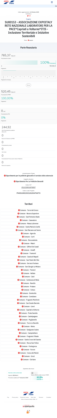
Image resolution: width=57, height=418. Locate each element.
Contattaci (48, 397)
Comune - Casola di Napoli (28, 257)
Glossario (41, 397)
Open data (33, 397)
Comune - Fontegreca (28, 346)
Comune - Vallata (28, 273)
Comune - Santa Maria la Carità (28, 227)
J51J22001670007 (28, 187)
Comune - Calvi (28, 277)
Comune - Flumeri (28, 270)
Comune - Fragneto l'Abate (28, 336)
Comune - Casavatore (28, 220)
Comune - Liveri (28, 306)
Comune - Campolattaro (28, 333)
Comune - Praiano (28, 286)
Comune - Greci (28, 356)
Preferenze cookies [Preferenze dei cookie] (24, 397)
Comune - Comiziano (28, 296)
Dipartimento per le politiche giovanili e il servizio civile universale (28, 176)
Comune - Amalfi (28, 250)
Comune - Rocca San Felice (28, 343)
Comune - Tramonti (28, 253)
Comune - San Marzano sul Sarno (28, 230)
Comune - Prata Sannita (28, 313)
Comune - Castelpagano (28, 316)
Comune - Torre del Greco (28, 210)
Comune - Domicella (28, 293)
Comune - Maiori (28, 243)
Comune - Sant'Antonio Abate (28, 217)
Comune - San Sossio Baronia (28, 303)
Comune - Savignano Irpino (28, 330)
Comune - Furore (28, 350)
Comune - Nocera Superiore (28, 213)
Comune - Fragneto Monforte (28, 300)
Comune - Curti (28, 237)
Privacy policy (15, 397)
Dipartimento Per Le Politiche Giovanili (28, 181)
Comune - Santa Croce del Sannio (28, 340)
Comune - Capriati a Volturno (28, 310)
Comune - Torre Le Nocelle (28, 323)
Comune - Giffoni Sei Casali (28, 247)
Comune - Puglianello (28, 320)
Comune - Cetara (28, 290)
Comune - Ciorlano (28, 360)
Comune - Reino (28, 326)
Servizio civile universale (15, 373)
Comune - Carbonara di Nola (28, 280)
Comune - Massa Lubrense (28, 223)
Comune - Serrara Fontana (28, 263)
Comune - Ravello (28, 283)
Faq (8, 397)
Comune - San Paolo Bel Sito (28, 260)
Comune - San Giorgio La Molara (28, 267)
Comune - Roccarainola (28, 240)
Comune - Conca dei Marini (28, 353)
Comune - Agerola (28, 233)
